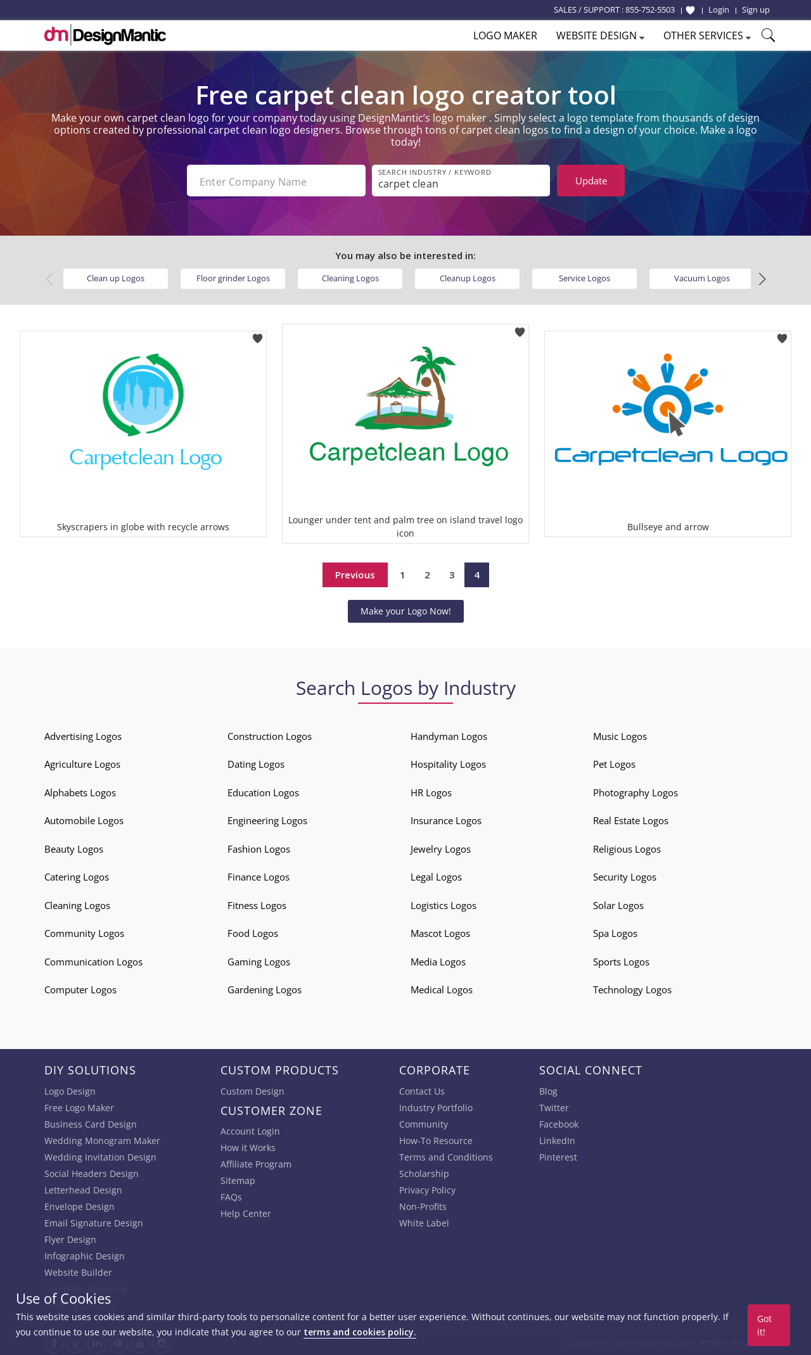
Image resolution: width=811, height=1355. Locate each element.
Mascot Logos (440, 932)
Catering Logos (76, 875)
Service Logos (584, 277)
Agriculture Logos (82, 762)
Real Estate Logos (630, 819)
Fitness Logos (256, 904)
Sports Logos (621, 960)
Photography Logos (635, 791)
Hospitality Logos (448, 762)
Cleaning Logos (350, 277)
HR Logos (431, 791)
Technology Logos (632, 988)
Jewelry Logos (441, 847)
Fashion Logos (258, 847)
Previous (355, 573)
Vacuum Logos (702, 277)
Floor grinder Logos (233, 277)
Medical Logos (442, 988)
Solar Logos (618, 904)
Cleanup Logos (467, 277)
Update (591, 180)
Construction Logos (269, 734)
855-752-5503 (650, 9)
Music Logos (620, 734)
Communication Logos (93, 960)
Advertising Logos (83, 734)
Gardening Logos (264, 988)
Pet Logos (614, 762)
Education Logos (263, 791)
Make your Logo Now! (406, 610)
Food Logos (252, 932)
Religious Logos (627, 847)
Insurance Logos (446, 819)
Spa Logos (615, 932)
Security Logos (624, 875)
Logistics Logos (443, 904)
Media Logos (438, 960)
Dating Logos (255, 762)
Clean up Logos (115, 277)
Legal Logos (436, 875)
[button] (762, 278)
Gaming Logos (258, 960)
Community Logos (84, 932)
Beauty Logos (73, 847)
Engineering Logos (267, 819)
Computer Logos (80, 988)
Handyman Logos (449, 734)
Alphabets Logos (80, 791)
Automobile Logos (84, 819)
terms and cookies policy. (359, 1332)
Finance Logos (258, 875)
